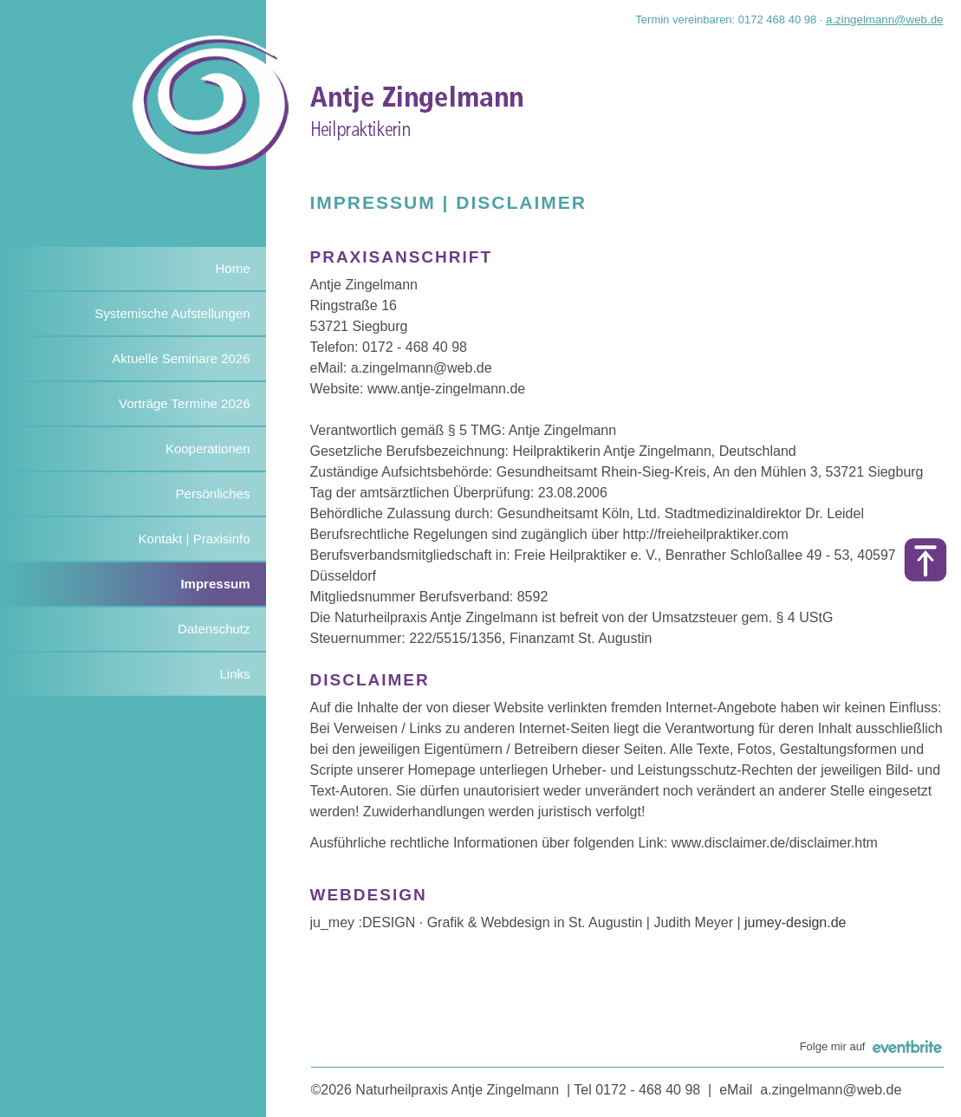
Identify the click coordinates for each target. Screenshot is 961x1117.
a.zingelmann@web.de (884, 19)
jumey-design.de (795, 922)
